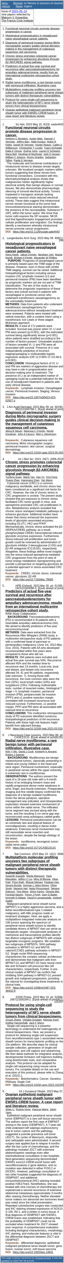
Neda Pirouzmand (39, 888)
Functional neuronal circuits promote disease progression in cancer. (30, 131)
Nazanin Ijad (20, 888)
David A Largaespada (39, 897)
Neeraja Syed (50, 1019)
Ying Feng (51, 477)
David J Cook (26, 751)
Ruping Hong (23, 1109)
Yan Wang (46, 480)
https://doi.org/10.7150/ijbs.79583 (33, 579)
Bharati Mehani (34, 882)
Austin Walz (35, 138)
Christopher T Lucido (30, 148)
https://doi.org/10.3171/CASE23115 (34, 847)
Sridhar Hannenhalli (16, 1023)
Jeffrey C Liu (25, 879)
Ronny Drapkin (35, 157)
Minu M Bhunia (42, 879)
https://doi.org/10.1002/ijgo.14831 (33, 1252)
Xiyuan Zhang (13, 1019)
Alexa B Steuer (13, 431)
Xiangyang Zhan (30, 480)
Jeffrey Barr (23, 141)
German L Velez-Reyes (36, 885)
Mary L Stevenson (46, 434)
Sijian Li (9, 1109)
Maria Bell (11, 154)
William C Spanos (15, 157)
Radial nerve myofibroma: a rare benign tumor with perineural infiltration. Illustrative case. (33, 84)
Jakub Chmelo (28, 254)
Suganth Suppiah (15, 876)
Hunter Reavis (43, 144)
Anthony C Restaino (16, 138)
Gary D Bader (49, 894)
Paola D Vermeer (23, 160)
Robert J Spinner (14, 754)
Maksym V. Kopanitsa (14, 17)
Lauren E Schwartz (49, 151)
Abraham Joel (45, 254)
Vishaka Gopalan (32, 1019)
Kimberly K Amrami (45, 751)
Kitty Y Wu (11, 751)
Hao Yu (40, 477)
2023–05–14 (19, 11)
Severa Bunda (13, 885)
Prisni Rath (18, 882)
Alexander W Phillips (45, 257)
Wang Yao (28, 477)
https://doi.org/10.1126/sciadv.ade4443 (36, 231)
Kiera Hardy (12, 254)
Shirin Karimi (37, 891)
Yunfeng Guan (13, 477)
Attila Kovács (38, 141)
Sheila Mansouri (35, 876)
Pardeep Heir (51, 882)
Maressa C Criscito (34, 431)
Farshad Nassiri (14, 894)
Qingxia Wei (52, 891)
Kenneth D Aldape (15, 897)
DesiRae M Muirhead (30, 154)
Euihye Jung (30, 151)
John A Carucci (26, 434)
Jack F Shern (36, 1023)
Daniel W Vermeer (23, 144)
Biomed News (18, 5)
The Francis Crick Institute (17, 20)
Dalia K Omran (13, 151)
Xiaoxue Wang (40, 1109)
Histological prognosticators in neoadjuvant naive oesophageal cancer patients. (31, 37)
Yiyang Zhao (12, 480)
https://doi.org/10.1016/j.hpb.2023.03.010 (38, 728)
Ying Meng (22, 891)
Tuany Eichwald (53, 148)
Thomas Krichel (43, 1258)
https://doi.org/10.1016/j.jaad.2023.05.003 (38, 452)
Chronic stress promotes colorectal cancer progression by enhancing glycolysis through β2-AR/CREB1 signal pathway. (32, 59)
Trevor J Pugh (32, 894)
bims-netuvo (6, 5)
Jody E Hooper (51, 154)
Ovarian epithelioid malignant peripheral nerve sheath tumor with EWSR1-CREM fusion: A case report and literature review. (33, 113)
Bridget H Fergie (23, 257)
